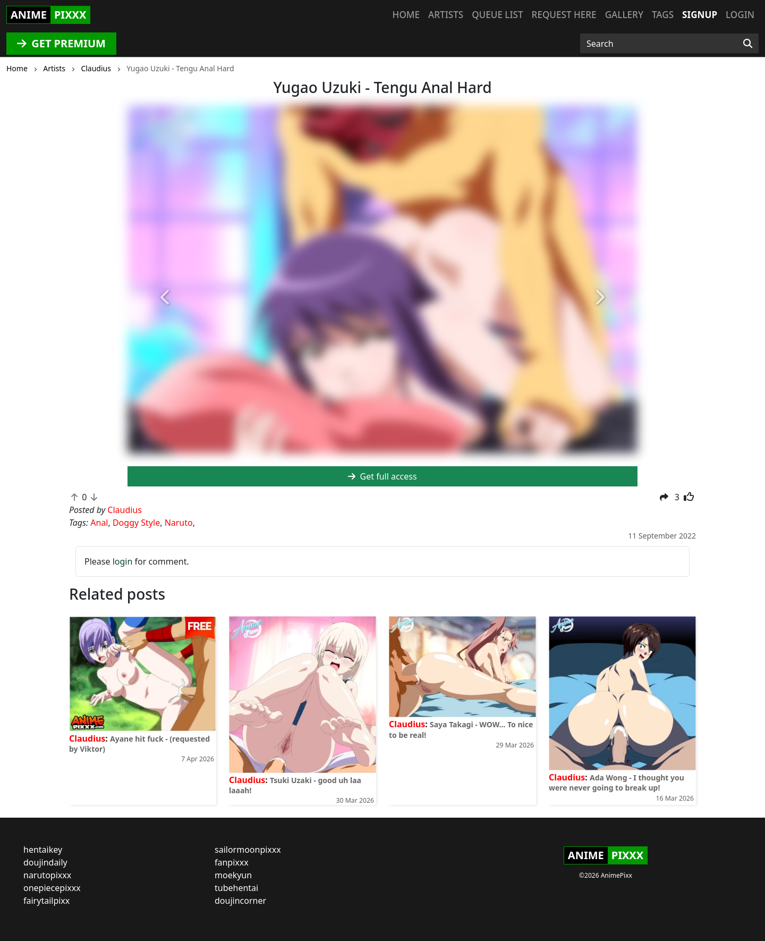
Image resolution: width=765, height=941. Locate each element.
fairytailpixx (46, 900)
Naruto (179, 522)
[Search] (748, 43)
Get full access (382, 476)
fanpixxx (232, 862)
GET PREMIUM (61, 43)
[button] (166, 298)
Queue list (497, 15)
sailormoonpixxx (248, 849)
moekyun (233, 875)
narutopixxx (47, 875)
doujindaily (45, 862)
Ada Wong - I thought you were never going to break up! (616, 782)
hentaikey (42, 849)
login (123, 561)
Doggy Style (136, 522)
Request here (564, 15)
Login (740, 15)
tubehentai (236, 888)
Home (406, 15)
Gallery (624, 15)
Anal (99, 522)
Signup (699, 15)
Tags (663, 15)
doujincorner (240, 900)
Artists (445, 15)
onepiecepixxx (52, 888)
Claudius (87, 738)
